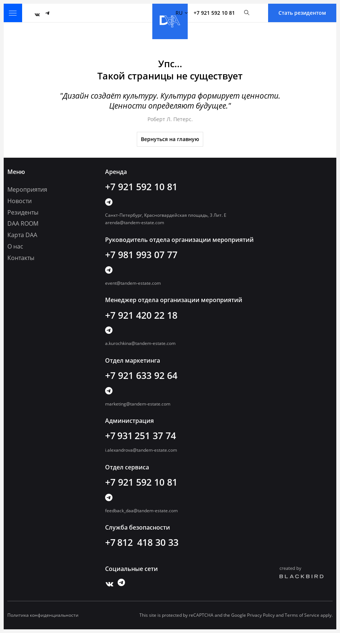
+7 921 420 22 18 (141, 315)
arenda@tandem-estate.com (134, 222)
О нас (15, 246)
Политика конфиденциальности (43, 615)
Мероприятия (27, 189)
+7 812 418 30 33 (141, 542)
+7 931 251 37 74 (140, 435)
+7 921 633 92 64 (141, 375)
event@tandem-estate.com (133, 283)
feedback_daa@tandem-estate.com (141, 510)
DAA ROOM (22, 223)
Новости (19, 201)
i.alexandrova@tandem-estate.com (141, 450)
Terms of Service (302, 615)
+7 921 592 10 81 (214, 12)
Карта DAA (22, 235)
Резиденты (22, 212)
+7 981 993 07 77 (141, 254)
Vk (35, 13)
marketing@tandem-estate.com (137, 404)
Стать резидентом (302, 12)
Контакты (20, 258)
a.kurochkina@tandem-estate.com (140, 343)
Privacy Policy (261, 615)
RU (182, 12)
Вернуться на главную (170, 139)
